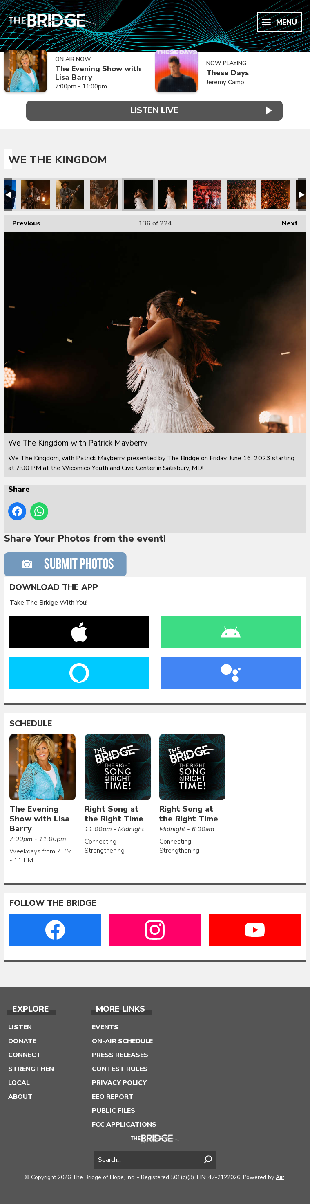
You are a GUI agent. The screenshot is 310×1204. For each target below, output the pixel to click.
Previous (22, 220)
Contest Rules (119, 1066)
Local (19, 1080)
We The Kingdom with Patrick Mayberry (35, 193)
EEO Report (113, 1094)
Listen (20, 1025)
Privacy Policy (119, 1080)
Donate (22, 1039)
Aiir (280, 1175)
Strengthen (31, 1066)
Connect (24, 1053)
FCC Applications (124, 1122)
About (20, 1094)
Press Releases (120, 1053)
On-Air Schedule (122, 1039)
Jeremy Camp (225, 82)
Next (286, 220)
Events (105, 1025)
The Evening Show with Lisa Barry (98, 73)
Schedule (30, 722)
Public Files (113, 1108)
